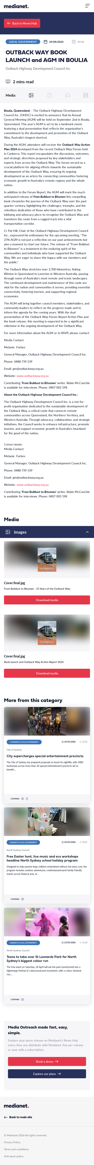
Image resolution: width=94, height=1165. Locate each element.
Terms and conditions (16, 1149)
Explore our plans (47, 1074)
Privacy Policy (12, 1142)
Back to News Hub (22, 23)
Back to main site (18, 1117)
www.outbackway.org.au (33, 376)
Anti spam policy (13, 1156)
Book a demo (47, 1061)
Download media (47, 600)
